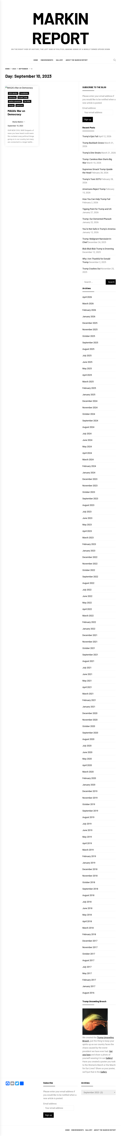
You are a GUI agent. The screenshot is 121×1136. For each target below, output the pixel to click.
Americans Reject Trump (93, 189)
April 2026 (87, 297)
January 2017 (88, 986)
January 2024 (88, 472)
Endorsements (47, 60)
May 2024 (87, 446)
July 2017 (86, 967)
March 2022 (88, 615)
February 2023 (89, 544)
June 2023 (87, 518)
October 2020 (88, 726)
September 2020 (90, 732)
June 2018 (87, 908)
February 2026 (89, 310)
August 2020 (88, 739)
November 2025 (89, 329)
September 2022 (90, 576)
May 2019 (87, 837)
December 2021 (89, 635)
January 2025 (88, 394)
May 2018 (87, 915)
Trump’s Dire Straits (91, 153)
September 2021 (90, 654)
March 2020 (88, 771)
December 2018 (89, 869)
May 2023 (87, 524)
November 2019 (89, 798)
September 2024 (90, 420)
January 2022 (88, 628)
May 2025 (87, 368)
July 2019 (86, 823)
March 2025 (88, 381)
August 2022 (88, 583)
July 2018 (86, 902)
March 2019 (88, 850)
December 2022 (89, 557)
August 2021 (88, 661)
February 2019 (89, 856)
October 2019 (88, 804)
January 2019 (88, 863)
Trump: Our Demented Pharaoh (96, 219)
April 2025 (87, 375)
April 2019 (87, 843)
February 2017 (89, 980)
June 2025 (87, 362)
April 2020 (87, 765)
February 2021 (89, 700)
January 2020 (88, 784)
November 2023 (89, 485)
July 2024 (86, 433)
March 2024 (88, 459)
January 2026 (88, 316)
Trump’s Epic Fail (90, 136)
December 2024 (89, 401)
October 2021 (88, 648)
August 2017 (88, 960)
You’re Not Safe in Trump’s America (98, 229)
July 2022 (86, 589)
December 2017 (89, 941)
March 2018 (88, 928)
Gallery (59, 60)
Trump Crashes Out (91, 268)
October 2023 (88, 492)
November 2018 (89, 875)
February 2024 (89, 466)
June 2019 (87, 830)
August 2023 (88, 505)
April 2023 (87, 531)
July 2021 (86, 667)
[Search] (114, 60)
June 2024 (87, 440)
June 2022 (87, 596)
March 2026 (88, 303)
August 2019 (88, 817)
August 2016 (88, 993)
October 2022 (88, 570)
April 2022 (87, 609)
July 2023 (86, 511)
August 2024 (88, 427)
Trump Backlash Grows (93, 143)
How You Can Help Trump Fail (96, 199)
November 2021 (89, 641)
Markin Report (60, 27)
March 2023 (88, 537)
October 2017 (88, 954)
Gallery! (109, 1058)
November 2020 (89, 720)
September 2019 (90, 811)
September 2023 (90, 498)
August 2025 (88, 349)
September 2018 (90, 889)
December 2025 (89, 323)
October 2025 (88, 336)
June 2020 (87, 752)
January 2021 (88, 706)
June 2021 (87, 674)
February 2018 (89, 934)
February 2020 (89, 778)
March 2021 (88, 693)
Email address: (89, 108)
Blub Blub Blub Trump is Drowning (98, 248)
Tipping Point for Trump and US (96, 209)
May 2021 (87, 680)
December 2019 (89, 791)
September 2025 (90, 342)
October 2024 (88, 414)
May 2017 (87, 973)
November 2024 (89, 407)
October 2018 (88, 882)
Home (36, 60)
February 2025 (89, 388)
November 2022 (89, 563)
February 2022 (89, 622)
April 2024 (87, 453)
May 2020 (87, 759)
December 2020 (89, 713)
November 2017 (89, 947)
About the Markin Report (77, 60)
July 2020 (86, 745)
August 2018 (88, 895)
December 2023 (89, 479)
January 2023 (88, 550)
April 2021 (87, 687)
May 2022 (87, 602)
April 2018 (87, 921)
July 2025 (86, 355)
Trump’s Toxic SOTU (91, 179)
